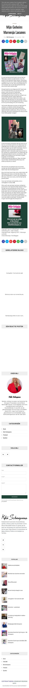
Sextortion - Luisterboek (14, 607)
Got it (19, 13)
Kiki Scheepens (10, 37)
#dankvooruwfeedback (13, 565)
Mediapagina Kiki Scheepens (15, 624)
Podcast (5, 435)
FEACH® (5, 661)
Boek (4, 429)
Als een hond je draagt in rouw (15, 590)
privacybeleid (4, 501)
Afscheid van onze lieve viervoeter (16, 573)
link (14, 182)
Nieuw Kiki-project (12, 582)
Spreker (14, 23)
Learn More (12, 13)
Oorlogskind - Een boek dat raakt (16, 598)
